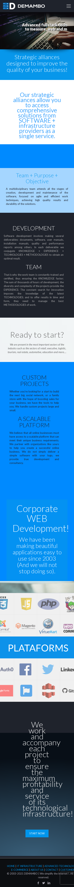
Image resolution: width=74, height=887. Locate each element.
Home (11, 866)
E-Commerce (19, 869)
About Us (37, 869)
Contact (52, 869)
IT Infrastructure (29, 866)
